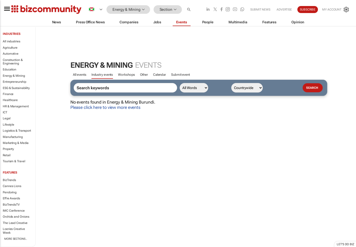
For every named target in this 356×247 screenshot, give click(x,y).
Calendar (159, 74)
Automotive (11, 53)
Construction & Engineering (13, 61)
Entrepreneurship (14, 82)
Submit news (260, 9)
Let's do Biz (345, 244)
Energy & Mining (14, 75)
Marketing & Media (16, 143)
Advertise (284, 9)
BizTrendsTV (11, 204)
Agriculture (10, 47)
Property (8, 149)
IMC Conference (14, 210)
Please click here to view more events (105, 107)
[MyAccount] (336, 9)
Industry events (102, 74)
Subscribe (307, 9)
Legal (7, 118)
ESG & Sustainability (16, 88)
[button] (189, 10)
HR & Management (16, 106)
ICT (5, 112)
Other (144, 74)
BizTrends (9, 180)
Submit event (180, 74)
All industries (11, 41)
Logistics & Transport (17, 130)
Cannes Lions (12, 186)
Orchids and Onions (16, 216)
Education (9, 69)
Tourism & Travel (14, 161)
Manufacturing (13, 137)
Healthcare (10, 100)
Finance (8, 94)
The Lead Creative (15, 223)
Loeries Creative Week (14, 230)
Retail (6, 155)
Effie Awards (11, 198)
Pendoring (10, 192)
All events (79, 74)
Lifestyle (8, 124)
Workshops (126, 74)
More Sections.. (15, 238)
